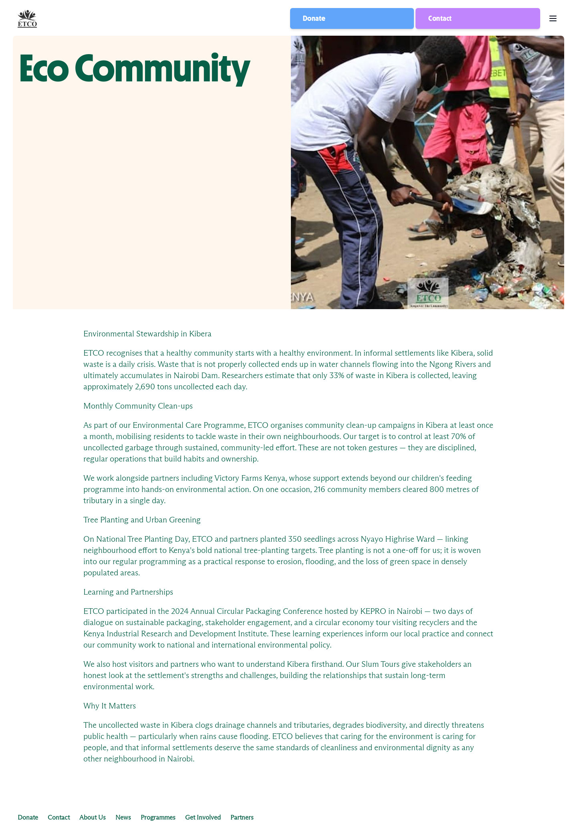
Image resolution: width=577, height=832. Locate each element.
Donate (314, 18)
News (123, 817)
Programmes (158, 817)
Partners (242, 817)
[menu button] (553, 18)
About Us (92, 817)
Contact (440, 18)
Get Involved (203, 817)
